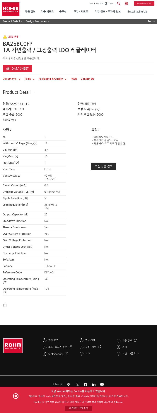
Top (150, 21)
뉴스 (91, 3)
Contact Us (87, 79)
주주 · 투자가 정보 (57, 347)
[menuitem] (135, 11)
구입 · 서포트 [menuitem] (81, 11)
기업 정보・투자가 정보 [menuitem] (108, 11)
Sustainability (135, 11)
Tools (29, 79)
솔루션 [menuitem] (62, 11)
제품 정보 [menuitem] (30, 11)
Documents (12, 79)
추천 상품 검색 (103, 166)
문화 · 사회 (90, 347)
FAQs (74, 79)
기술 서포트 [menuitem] (47, 11)
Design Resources (36, 21)
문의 (112, 3)
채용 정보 (99, 3)
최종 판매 (90, 103)
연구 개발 (90, 340)
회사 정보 (53, 340)
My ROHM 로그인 (144, 3)
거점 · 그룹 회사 (130, 353)
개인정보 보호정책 (78, 408)
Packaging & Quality (53, 79)
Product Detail (11, 21)
